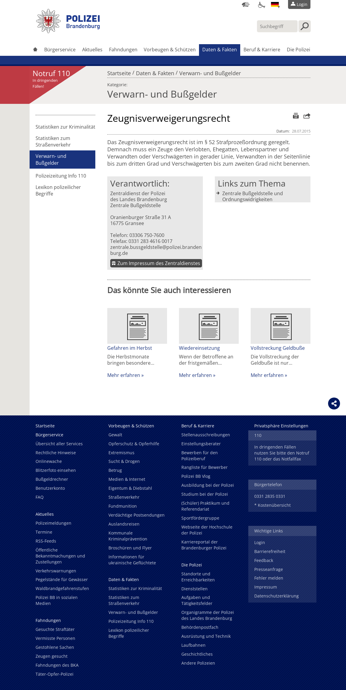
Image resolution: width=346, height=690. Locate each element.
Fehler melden (268, 578)
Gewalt (115, 435)
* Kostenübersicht (272, 505)
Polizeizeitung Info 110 (61, 175)
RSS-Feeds (46, 541)
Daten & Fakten (219, 49)
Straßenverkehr (124, 497)
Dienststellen (194, 589)
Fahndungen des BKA (57, 665)
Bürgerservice (60, 49)
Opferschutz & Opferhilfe (133, 443)
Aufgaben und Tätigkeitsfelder (196, 600)
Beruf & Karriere (262, 49)
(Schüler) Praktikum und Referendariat (205, 506)
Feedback (263, 560)
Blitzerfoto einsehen (56, 470)
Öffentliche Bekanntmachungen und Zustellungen (60, 556)
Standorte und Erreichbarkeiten (198, 577)
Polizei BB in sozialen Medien (57, 600)
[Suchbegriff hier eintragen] (277, 26)
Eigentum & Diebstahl (130, 488)
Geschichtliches (197, 654)
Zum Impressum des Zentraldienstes (158, 263)
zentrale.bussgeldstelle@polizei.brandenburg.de (156, 250)
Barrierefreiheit (269, 551)
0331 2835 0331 (269, 496)
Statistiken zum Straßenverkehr (53, 141)
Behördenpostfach (199, 627)
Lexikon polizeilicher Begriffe (58, 190)
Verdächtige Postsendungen (136, 515)
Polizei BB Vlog (195, 476)
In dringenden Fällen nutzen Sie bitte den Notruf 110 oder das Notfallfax (281, 453)
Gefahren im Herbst (130, 348)
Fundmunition (122, 506)
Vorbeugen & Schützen (170, 49)
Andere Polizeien (198, 663)
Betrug (115, 470)
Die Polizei (298, 49)
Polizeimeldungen (53, 523)
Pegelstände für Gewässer (62, 579)
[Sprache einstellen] (274, 4)
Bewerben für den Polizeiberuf (199, 455)
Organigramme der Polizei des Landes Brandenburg (207, 615)
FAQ (40, 497)
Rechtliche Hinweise (56, 452)
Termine (44, 532)
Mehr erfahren (123, 375)
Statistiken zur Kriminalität (65, 127)
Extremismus (121, 452)
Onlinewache (49, 461)
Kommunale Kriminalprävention (127, 536)
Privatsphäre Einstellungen (281, 426)
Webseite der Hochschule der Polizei (206, 530)
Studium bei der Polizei (204, 494)
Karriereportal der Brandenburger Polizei (203, 545)
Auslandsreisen (124, 524)
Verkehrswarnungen (56, 571)
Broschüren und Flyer (130, 548)
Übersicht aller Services (59, 443)
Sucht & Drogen (124, 461)
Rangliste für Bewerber (204, 467)
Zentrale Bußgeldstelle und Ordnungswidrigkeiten (252, 196)
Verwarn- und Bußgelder (210, 72)
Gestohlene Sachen (55, 647)
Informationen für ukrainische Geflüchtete (132, 560)
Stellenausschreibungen (205, 435)
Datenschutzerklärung (276, 596)
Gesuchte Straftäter (55, 629)
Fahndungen (123, 49)
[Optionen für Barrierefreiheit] (260, 4)
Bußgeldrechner (52, 479)
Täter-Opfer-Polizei (55, 674)
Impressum (265, 587)
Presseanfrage (268, 569)
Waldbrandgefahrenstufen (62, 588)
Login (259, 542)
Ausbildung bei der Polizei (207, 485)
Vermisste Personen (55, 638)
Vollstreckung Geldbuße (278, 348)
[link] (68, 31)
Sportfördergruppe (200, 518)
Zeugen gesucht (52, 656)
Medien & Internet (126, 479)
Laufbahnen (193, 645)
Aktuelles (92, 49)
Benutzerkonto (50, 488)
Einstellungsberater (201, 443)
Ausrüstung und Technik (206, 636)
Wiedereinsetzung (199, 348)
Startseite (119, 72)
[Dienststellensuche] (245, 4)
